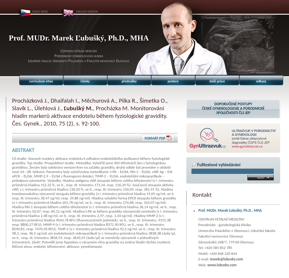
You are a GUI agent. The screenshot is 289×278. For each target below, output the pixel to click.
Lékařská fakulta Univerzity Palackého (55, 60)
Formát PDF (155, 138)
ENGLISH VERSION (87, 11)
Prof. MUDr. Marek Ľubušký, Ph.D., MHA (230, 210)
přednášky (129, 81)
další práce (217, 81)
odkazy (261, 81)
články (85, 81)
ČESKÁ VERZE (40, 11)
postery (173, 81)
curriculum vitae (41, 81)
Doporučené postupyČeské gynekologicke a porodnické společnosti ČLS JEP (233, 108)
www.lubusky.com (221, 265)
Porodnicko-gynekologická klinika (78, 55)
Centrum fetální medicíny (78, 50)
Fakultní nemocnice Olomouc (108, 60)
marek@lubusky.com (226, 259)
